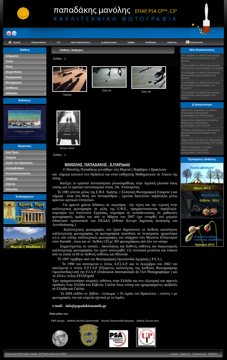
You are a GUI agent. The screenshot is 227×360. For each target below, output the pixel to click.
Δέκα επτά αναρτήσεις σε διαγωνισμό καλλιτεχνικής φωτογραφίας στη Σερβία (202, 141)
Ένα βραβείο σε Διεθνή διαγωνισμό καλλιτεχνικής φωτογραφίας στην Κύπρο (200, 95)
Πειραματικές (14, 77)
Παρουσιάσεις (38, 42)
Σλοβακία (11, 178)
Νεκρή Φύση (13, 72)
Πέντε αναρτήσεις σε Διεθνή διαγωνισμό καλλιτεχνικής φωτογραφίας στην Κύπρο (196, 150)
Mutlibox (212, 353)
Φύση (9, 66)
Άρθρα (131, 42)
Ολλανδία (12, 189)
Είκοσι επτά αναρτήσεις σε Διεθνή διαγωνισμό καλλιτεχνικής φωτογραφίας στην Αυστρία (199, 123)
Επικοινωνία (196, 42)
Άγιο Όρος (12, 152)
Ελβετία (10, 184)
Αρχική (16, 42)
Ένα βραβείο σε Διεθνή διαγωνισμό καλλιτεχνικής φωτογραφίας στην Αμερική (200, 58)
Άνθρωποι (12, 56)
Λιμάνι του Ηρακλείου (19, 162)
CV (58, 42)
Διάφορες (26, 93)
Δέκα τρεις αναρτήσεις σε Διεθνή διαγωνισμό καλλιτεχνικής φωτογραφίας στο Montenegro (198, 113)
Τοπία (9, 61)
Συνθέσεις (12, 87)
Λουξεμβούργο (15, 168)
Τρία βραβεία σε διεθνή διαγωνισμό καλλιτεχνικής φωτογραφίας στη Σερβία (202, 66)
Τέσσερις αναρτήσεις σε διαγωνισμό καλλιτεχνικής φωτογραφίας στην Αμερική (200, 133)
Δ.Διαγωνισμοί (108, 42)
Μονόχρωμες (14, 82)
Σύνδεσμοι (150, 42)
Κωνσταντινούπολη (18, 173)
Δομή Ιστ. (172, 42)
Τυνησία (11, 157)
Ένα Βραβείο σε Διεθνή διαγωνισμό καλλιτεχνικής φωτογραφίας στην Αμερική (200, 75)
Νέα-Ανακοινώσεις (80, 42)
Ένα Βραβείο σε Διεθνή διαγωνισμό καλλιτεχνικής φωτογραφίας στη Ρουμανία (200, 85)
